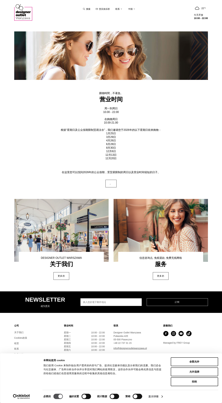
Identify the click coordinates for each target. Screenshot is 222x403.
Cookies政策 (20, 338)
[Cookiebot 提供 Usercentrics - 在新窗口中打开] (21, 396)
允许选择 (194, 371)
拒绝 (194, 381)
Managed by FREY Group (176, 342)
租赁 (16, 343)
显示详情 (153, 396)
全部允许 (194, 361)
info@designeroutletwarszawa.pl (130, 348)
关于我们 (19, 332)
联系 (16, 348)
